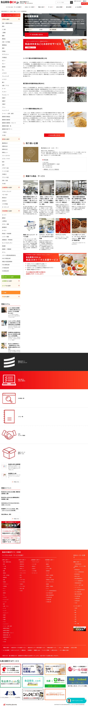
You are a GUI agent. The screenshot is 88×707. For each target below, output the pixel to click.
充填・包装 (5, 180)
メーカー (4, 230)
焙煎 (3, 165)
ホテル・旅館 (5, 224)
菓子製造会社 (77, 574)
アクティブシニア (6, 191)
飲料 (3, 26)
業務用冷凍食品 (6, 116)
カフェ (4, 252)
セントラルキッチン (7, 243)
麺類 (3, 35)
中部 (75, 614)
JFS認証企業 (5, 268)
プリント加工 (5, 177)
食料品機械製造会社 (78, 578)
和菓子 (4, 98)
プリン (4, 107)
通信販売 (4, 227)
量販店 (4, 218)
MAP (58, 164)
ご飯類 (4, 32)
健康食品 (4, 45)
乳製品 (4, 51)
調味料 (4, 67)
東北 (75, 610)
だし (3, 70)
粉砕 (3, 162)
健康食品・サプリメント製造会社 (51, 169)
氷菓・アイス (5, 85)
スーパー (4, 215)
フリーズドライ (6, 155)
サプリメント (5, 54)
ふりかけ (4, 73)
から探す (5, 19)
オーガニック (5, 207)
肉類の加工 (5, 146)
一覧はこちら (16, 429)
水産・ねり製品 (6, 42)
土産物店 (4, 221)
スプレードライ (6, 158)
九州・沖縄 (77, 623)
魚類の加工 (5, 149)
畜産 (3, 48)
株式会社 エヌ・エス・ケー (50, 148)
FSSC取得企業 (5, 264)
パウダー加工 (5, 168)
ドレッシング (5, 76)
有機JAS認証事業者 (7, 261)
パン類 (4, 29)
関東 (75, 612)
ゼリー (4, 60)
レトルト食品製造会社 (79, 580)
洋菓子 (4, 104)
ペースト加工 (5, 171)
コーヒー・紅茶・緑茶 (7, 113)
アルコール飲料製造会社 (79, 572)
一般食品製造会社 (78, 564)
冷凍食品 (4, 57)
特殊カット (5, 152)
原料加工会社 (77, 576)
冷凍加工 (4, 174)
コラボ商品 (5, 204)
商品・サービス (17, 11)
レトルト (4, 79)
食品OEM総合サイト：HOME (7, 11)
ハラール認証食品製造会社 (9, 255)
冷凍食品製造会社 (78, 583)
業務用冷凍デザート (7, 129)
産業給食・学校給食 (7, 240)
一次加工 (4, 132)
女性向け (4, 201)
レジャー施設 (5, 236)
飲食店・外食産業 (6, 233)
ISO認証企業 (5, 271)
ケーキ (4, 88)
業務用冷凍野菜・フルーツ (9, 123)
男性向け (4, 197)
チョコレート (5, 95)
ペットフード (5, 110)
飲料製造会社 (77, 569)
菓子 (3, 82)
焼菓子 (4, 101)
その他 (4, 135)
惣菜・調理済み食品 (7, 23)
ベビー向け (5, 194)
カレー (4, 63)
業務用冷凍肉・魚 (6, 126)
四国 (75, 621)
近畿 (75, 617)
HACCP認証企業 (6, 258)
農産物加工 (5, 143)
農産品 (4, 39)
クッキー (4, 91)
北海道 (76, 608)
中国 (75, 619)
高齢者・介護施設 (6, 249)
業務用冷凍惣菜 (6, 120)
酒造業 (4, 246)
